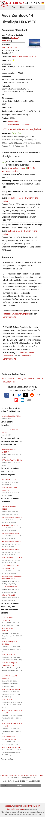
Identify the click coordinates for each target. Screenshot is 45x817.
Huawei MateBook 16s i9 (10, 533)
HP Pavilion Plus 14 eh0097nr (12, 460)
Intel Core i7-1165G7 (10, 47)
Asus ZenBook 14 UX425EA (11, 416)
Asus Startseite (14, 122)
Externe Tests (33, 775)
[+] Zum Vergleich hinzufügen (15, 129)
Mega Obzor (13, 198)
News (22, 7)
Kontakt (36, 806)
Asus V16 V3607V (8, 700)
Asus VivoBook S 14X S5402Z (12, 557)
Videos (32, 7)
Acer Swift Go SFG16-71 (10, 525)
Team (17, 806)
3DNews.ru (12, 231)
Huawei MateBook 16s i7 (10, 549)
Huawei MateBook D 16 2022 (11, 541)
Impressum (9, 806)
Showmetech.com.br (16, 168)
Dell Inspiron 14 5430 (9, 480)
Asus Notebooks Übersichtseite (20, 125)
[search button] (36, 3)
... (42, 7)
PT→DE (31, 168)
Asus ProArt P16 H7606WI (11, 747)
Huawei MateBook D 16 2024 (11, 517)
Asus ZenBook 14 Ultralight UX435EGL (18, 378)
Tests (14, 7)
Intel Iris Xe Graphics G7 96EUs (24, 57)
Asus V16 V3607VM (8, 655)
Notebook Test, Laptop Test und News (15, 775)
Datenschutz (26, 806)
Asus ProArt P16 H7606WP (11, 689)
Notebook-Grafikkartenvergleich (16, 314)
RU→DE (24, 198)
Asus (41, 775)
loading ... (4, 785)
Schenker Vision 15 (8, 595)
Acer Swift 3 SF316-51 (9, 587)
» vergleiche (35, 129)
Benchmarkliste (9, 317)
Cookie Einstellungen (16, 809)
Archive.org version (10, 171)
